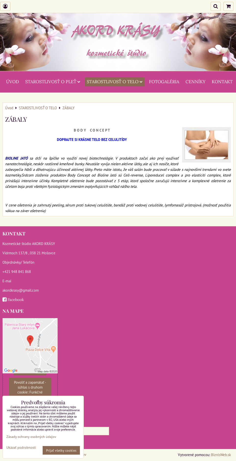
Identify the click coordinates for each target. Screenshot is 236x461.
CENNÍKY (195, 81)
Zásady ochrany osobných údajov (31, 436)
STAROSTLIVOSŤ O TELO (115, 81)
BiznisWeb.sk (221, 454)
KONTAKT (222, 81)
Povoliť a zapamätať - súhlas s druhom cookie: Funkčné (30, 387)
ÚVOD (12, 81)
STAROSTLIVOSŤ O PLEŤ (52, 81)
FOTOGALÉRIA (164, 81)
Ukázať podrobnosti (21, 447)
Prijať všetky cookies (61, 450)
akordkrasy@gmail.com (20, 290)
